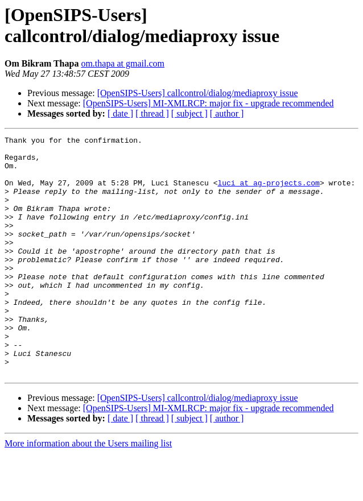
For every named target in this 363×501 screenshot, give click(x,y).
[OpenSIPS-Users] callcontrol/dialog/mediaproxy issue (197, 93)
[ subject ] (189, 113)
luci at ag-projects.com (268, 193)
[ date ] (120, 113)
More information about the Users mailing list (88, 491)
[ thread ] (152, 113)
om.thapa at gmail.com (122, 63)
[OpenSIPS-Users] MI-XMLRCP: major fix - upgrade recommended (208, 103)
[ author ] (227, 113)
